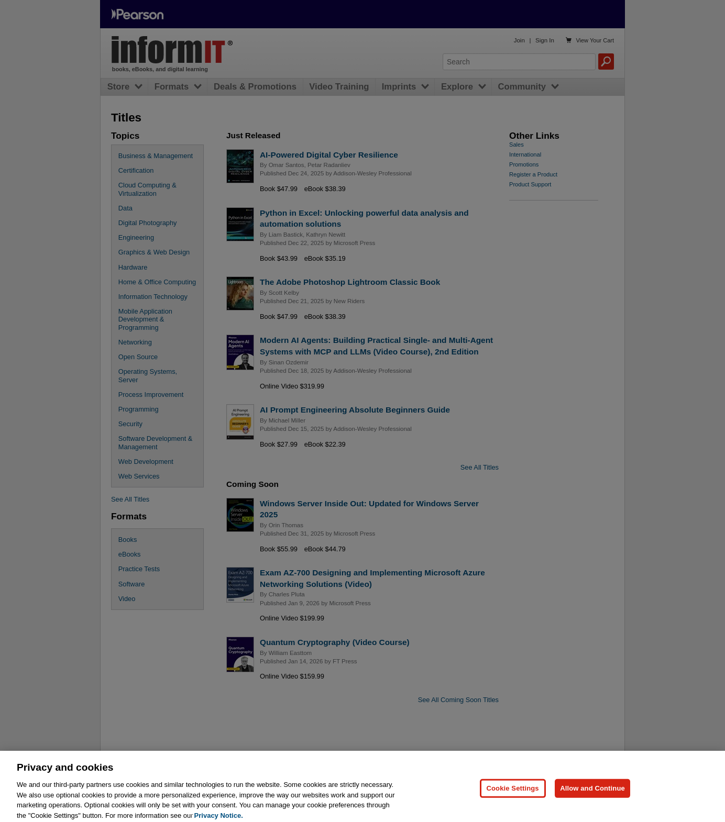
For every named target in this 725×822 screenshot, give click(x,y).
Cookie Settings (513, 794)
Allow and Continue (592, 794)
